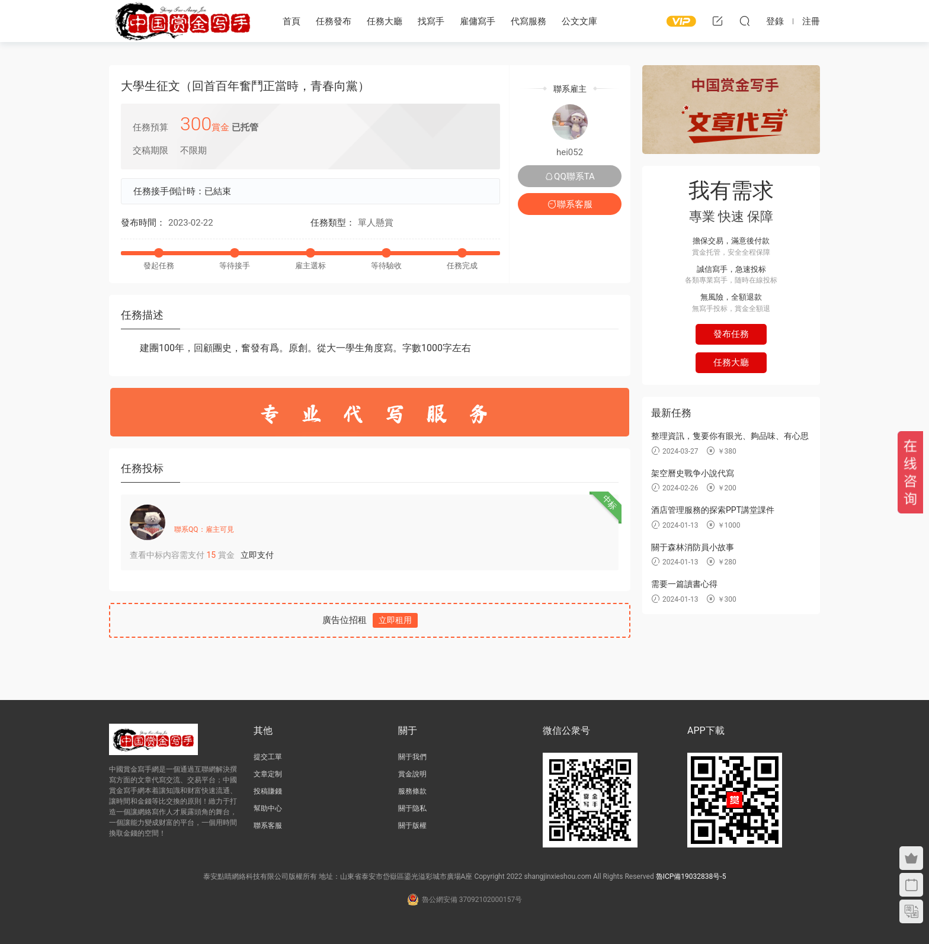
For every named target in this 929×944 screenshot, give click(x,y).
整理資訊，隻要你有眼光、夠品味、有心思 (730, 436)
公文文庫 (579, 21)
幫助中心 (268, 808)
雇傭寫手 (477, 21)
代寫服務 (528, 21)
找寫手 (431, 21)
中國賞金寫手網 (183, 20)
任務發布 (333, 21)
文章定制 (268, 774)
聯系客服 (569, 204)
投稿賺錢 (268, 791)
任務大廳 (384, 21)
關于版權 (412, 825)
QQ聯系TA (569, 176)
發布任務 (731, 334)
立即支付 (257, 555)
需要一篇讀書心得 (684, 584)
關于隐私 (412, 808)
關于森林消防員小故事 (692, 547)
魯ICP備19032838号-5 (691, 876)
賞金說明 (412, 774)
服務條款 (412, 791)
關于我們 (412, 757)
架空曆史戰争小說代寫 (692, 473)
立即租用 (395, 620)
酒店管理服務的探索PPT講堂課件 (712, 510)
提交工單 (268, 757)
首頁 (291, 21)
